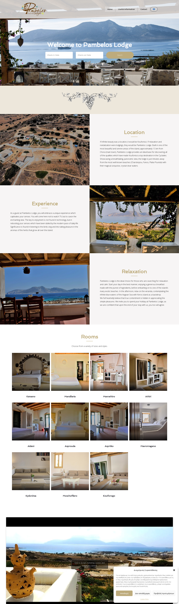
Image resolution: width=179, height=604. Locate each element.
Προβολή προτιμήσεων (164, 593)
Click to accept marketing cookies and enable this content (90, 564)
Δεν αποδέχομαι (142, 593)
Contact (144, 9)
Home (109, 9)
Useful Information (126, 9)
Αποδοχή (124, 593)
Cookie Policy (144, 599)
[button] (174, 570)
